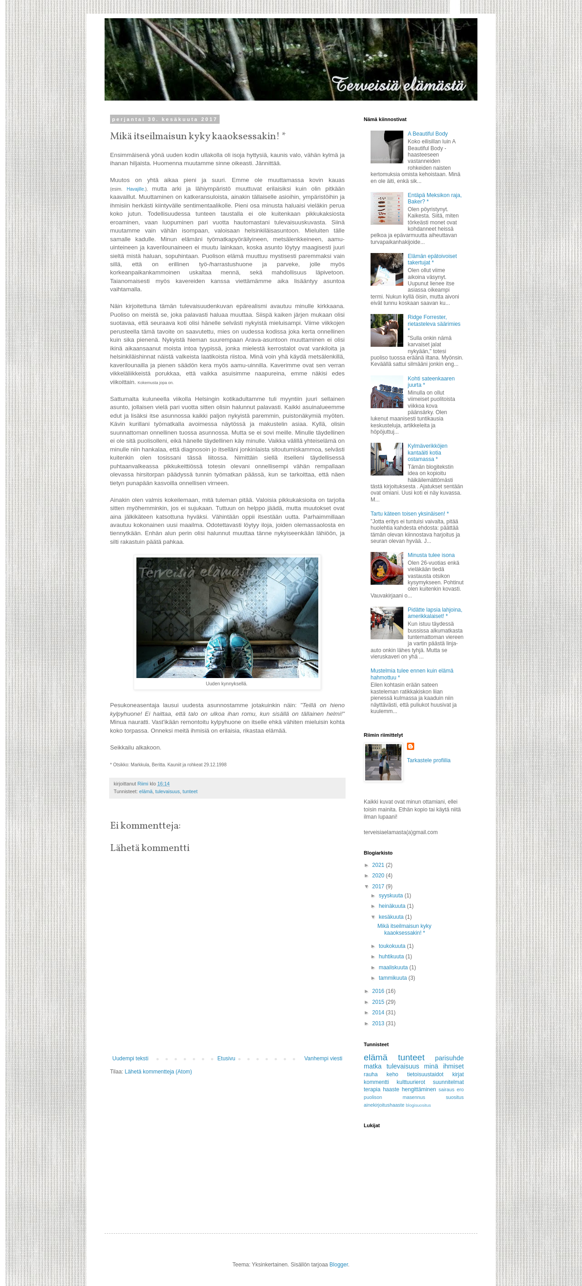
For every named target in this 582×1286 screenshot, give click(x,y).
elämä (145, 791)
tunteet (189, 791)
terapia (372, 1089)
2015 (379, 1002)
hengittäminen (419, 1089)
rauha (371, 1074)
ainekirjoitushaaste (384, 1105)
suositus (455, 1097)
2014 (379, 1012)
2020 (379, 875)
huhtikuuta (392, 956)
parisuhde (449, 1058)
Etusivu (226, 1058)
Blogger (339, 1264)
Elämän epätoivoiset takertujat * (432, 259)
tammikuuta (393, 978)
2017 (379, 886)
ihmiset (453, 1066)
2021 (379, 865)
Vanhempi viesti (323, 1058)
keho (392, 1074)
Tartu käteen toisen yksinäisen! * (410, 514)
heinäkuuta (393, 906)
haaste (391, 1089)
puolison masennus (394, 1097)
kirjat (458, 1074)
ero (460, 1089)
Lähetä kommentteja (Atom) (158, 1071)
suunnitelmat (448, 1082)
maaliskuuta (394, 967)
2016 (379, 991)
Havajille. (136, 189)
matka (372, 1066)
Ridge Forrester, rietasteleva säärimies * (434, 324)
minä (431, 1066)
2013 (379, 1023)
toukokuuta (393, 946)
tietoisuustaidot (425, 1074)
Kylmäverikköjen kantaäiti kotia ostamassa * (427, 452)
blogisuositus (418, 1105)
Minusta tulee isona (431, 555)
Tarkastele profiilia (429, 760)
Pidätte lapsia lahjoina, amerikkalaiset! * (435, 613)
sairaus (446, 1089)
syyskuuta (392, 895)
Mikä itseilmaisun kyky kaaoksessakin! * (404, 929)
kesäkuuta (392, 917)
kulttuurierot (410, 1082)
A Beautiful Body (428, 134)
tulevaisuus (167, 791)
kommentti (376, 1082)
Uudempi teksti (130, 1058)
